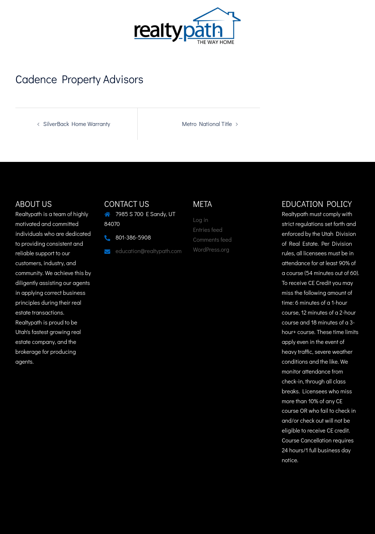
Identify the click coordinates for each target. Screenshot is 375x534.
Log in (200, 219)
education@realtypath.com (149, 251)
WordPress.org (211, 249)
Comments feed (212, 239)
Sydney (32, 522)
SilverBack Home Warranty (76, 123)
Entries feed (207, 229)
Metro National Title (207, 123)
